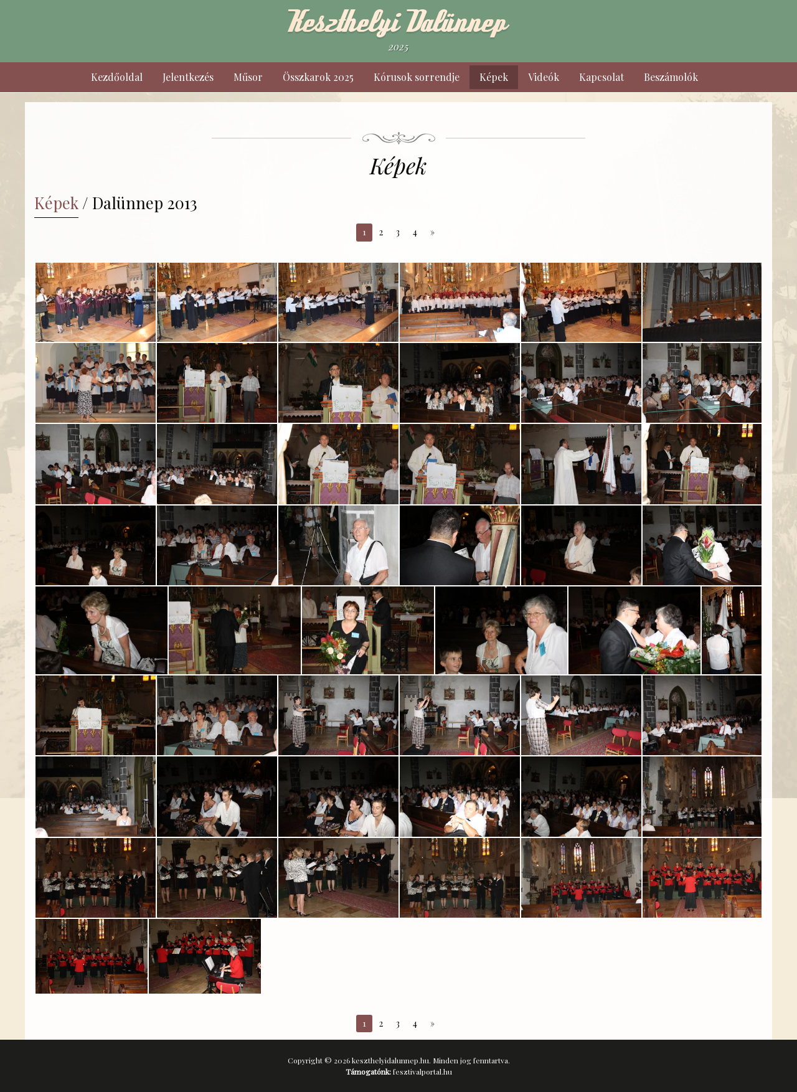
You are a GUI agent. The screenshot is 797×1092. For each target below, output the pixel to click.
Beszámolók (671, 76)
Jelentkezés (188, 76)
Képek (493, 76)
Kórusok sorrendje (417, 76)
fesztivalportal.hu (422, 1071)
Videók (543, 76)
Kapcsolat (601, 76)
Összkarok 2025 (318, 76)
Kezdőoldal (117, 76)
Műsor (248, 76)
